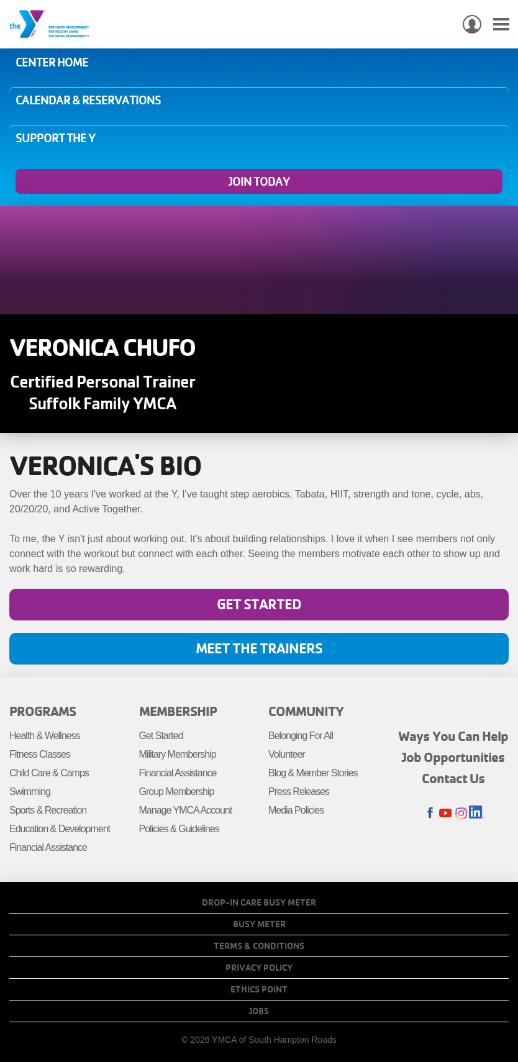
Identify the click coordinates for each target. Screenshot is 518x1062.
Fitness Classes (39, 754)
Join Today (259, 181)
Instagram (461, 813)
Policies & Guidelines (179, 829)
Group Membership (176, 791)
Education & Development (59, 829)
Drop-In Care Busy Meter (259, 902)
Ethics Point (259, 989)
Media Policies (296, 810)
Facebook (430, 813)
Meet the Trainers (259, 648)
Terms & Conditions (259, 945)
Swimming (29, 791)
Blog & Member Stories (313, 773)
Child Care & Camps (49, 773)
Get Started (259, 604)
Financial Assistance (48, 847)
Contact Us (453, 778)
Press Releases (298, 791)
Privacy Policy (259, 967)
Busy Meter (259, 924)
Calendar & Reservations (88, 100)
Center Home (52, 62)
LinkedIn (476, 813)
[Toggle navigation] (501, 25)
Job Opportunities (453, 757)
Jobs (259, 1011)
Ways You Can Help (453, 736)
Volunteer (286, 754)
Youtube (445, 813)
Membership (178, 711)
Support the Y (55, 137)
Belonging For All (300, 735)
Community (305, 711)
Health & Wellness (44, 735)
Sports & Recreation (47, 810)
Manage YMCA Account (185, 810)
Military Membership (177, 754)
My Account (472, 24)
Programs (42, 711)
